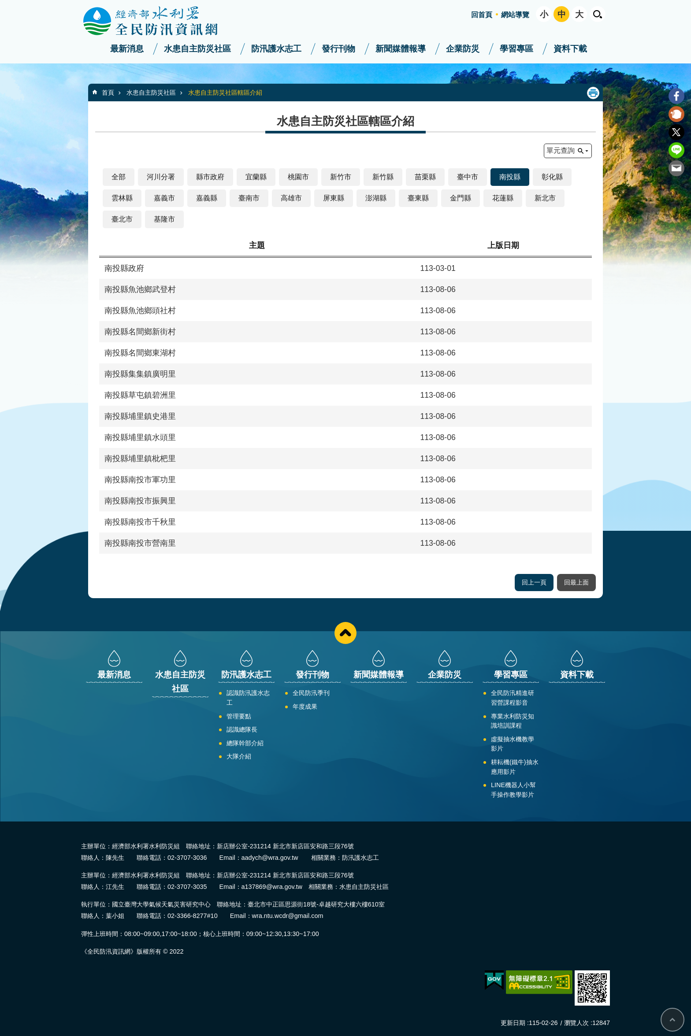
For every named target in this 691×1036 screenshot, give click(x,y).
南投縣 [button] (509, 177)
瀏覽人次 (576, 1022)
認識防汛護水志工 (248, 697)
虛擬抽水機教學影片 (512, 744)
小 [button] (544, 14)
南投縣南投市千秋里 (140, 522)
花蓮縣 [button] (502, 198)
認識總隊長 (242, 729)
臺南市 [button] (249, 198)
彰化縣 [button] (552, 177)
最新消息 (127, 48)
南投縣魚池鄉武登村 (140, 289)
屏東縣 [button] (333, 198)
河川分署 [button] (161, 177)
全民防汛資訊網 (158, 21)
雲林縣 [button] (122, 198)
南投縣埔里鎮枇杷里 (140, 458)
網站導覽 (515, 14)
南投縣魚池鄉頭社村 (140, 310)
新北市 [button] (545, 198)
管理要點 (239, 716)
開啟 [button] (598, 14)
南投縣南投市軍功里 (140, 479)
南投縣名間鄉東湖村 (140, 352)
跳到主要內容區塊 (4, 4)
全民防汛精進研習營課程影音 (512, 697)
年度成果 (305, 706)
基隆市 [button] (164, 219)
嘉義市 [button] (164, 198)
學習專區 (516, 48)
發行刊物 (338, 48)
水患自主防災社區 (197, 48)
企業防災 (462, 48)
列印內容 (593, 93)
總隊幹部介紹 (245, 743)
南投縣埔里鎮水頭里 (140, 437)
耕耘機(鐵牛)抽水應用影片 (515, 766)
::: (3, 3)
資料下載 (570, 48)
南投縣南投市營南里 (140, 543)
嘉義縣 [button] (206, 198)
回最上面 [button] (576, 582)
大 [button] (579, 14)
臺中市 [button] (467, 177)
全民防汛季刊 (311, 692)
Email (676, 168)
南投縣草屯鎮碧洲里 (140, 395)
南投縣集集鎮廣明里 (140, 374)
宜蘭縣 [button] (256, 177)
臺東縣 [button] (418, 198)
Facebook (676, 96)
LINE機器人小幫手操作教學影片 (513, 789)
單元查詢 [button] (560, 150)
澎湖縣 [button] (375, 198)
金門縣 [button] (460, 198)
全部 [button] (118, 177)
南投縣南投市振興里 (140, 500)
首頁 (108, 92)
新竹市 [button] (340, 177)
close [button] (345, 633)
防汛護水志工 (276, 48)
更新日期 (513, 1022)
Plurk (676, 114)
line (676, 150)
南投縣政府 (124, 268)
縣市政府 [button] (210, 177)
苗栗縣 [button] (425, 177)
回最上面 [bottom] (672, 1020)
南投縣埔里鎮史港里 (140, 416)
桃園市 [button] (298, 177)
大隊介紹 (239, 756)
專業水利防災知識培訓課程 (512, 721)
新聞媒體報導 (400, 48)
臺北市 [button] (122, 219)
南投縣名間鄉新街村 (140, 331)
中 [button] (561, 14)
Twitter (676, 132)
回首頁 (481, 14)
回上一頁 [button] (534, 582)
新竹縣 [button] (383, 177)
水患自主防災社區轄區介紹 (225, 92)
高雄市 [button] (291, 198)
